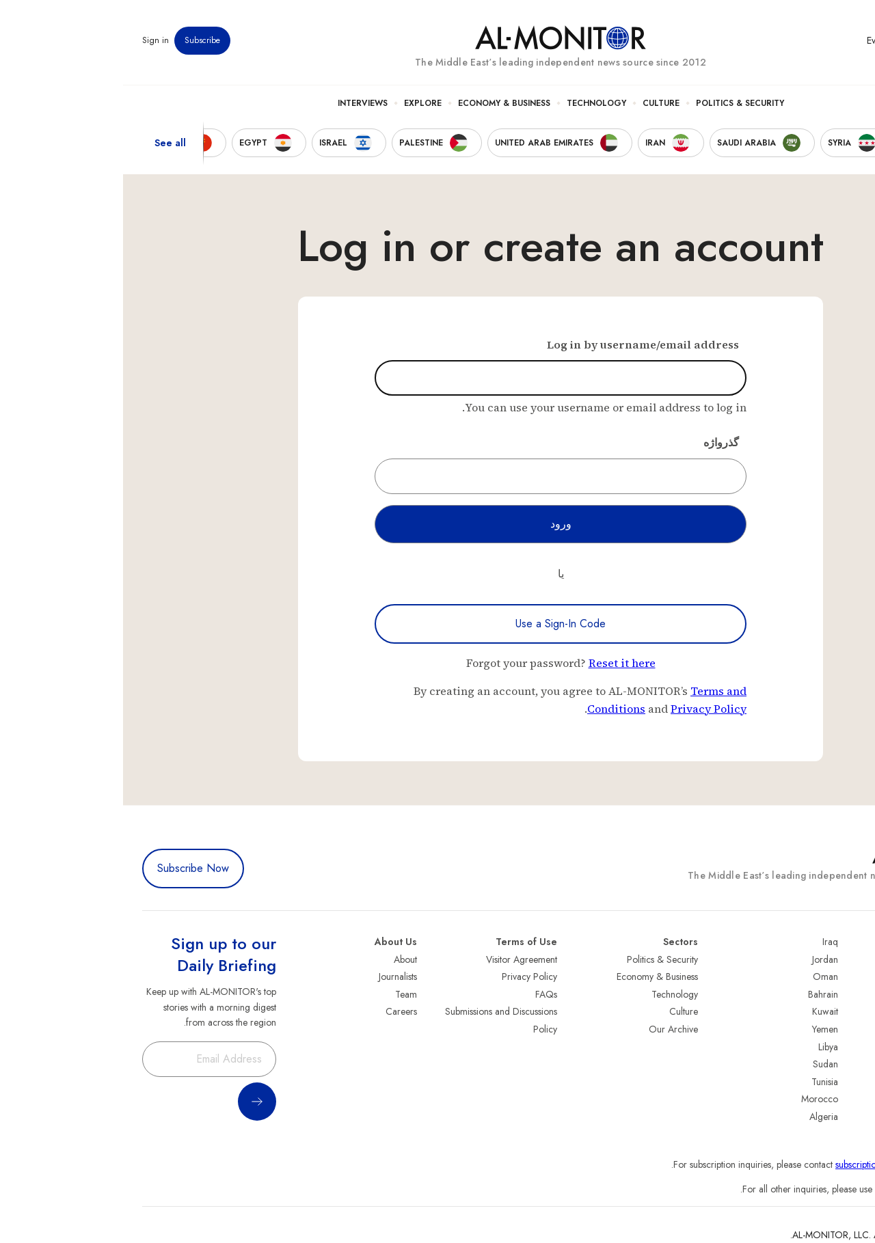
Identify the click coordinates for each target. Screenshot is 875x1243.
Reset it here (499, 662)
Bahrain (700, 994)
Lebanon (839, 1099)
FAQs (423, 994)
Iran (848, 994)
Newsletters (801, 40)
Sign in (32, 40)
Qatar (844, 1082)
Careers (278, 1011)
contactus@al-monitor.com (804, 1189)
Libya (705, 1047)
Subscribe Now (70, 868)
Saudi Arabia (830, 976)
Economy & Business (381, 103)
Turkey (843, 959)
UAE (847, 1011)
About (282, 959)
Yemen (702, 1029)
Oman (702, 976)
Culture (538, 103)
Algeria (700, 1116)
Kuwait (702, 1011)
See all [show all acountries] (47, 143)
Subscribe (79, 40)
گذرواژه (598, 442)
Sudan (702, 1064)
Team (283, 994)
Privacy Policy (585, 708)
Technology (473, 103)
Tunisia (701, 1082)
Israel (845, 1029)
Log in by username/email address (520, 344)
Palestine (839, 1047)
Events (756, 40)
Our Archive (550, 1029)
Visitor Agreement (398, 959)
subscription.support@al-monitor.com (784, 1164)
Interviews (240, 103)
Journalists (275, 976)
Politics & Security (617, 103)
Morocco (696, 1099)
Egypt (845, 1064)
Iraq (707, 941)
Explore (300, 103)
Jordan (702, 959)
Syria (846, 1116)
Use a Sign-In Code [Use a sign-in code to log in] (437, 623)
